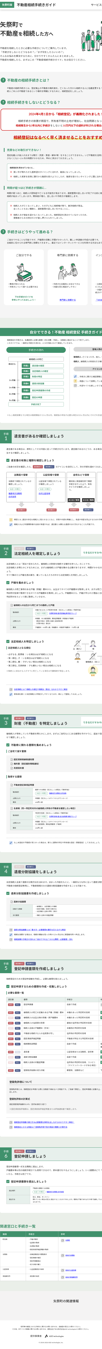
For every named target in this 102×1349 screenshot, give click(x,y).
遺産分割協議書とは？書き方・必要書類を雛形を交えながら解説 (40, 930)
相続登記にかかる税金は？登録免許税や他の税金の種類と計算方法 (40, 1127)
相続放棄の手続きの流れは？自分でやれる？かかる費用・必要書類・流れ (43, 939)
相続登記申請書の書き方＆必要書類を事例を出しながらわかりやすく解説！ (44, 1122)
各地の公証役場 (70, 1270)
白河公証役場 (44, 493)
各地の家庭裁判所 (71, 1277)
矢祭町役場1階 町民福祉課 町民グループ (63, 613)
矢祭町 (67, 1240)
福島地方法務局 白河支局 (57, 793)
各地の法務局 (70, 1255)
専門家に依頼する (68, 300)
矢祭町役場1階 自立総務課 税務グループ (63, 816)
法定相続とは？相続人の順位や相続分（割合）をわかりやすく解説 (40, 689)
